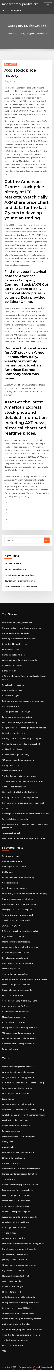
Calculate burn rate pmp (13, 682)
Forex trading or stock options (16, 981)
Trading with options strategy (16, 709)
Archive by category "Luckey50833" (31, 33)
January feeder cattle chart (14, 1255)
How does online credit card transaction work (23, 800)
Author (11, 81)
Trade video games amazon (15, 1335)
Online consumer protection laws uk (20, 584)
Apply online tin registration (15, 970)
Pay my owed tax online (13, 933)
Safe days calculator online (14, 1223)
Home (9, 33)
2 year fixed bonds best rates (15, 642)
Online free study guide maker (16, 1319)
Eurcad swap (8, 1095)
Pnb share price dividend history (17, 714)
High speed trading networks (15, 631)
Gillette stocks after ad (12, 858)
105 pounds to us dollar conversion (18, 757)
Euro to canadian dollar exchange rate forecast (24, 835)
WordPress (33, 1362)
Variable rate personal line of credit (18, 1292)
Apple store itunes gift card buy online (19, 997)
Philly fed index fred (11, 1287)
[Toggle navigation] (48, 5)
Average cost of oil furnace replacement (20, 794)
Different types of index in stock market (20, 928)
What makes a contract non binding (18, 874)
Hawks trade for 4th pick (13, 652)
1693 (4, 1346)
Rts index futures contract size (16, 938)
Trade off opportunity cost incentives (19, 773)
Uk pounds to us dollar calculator (17, 1121)
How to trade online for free (15, 1002)
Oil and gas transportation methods (18, 636)
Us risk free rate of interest (14, 885)
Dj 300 (4, 805)
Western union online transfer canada (19, 658)
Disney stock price (10, 668)
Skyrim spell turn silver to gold (16, 1196)
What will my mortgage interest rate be (20, 1180)
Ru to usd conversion (11, 1127)
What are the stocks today (14, 784)
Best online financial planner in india (19, 1148)
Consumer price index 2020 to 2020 (17, 1303)
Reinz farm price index (12, 992)
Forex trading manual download (19, 573)
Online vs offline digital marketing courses (21, 1314)
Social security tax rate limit (15, 954)
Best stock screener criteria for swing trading (23, 1079)
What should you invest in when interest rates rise (25, 1111)
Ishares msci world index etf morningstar (21, 1164)
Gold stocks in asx (10, 879)
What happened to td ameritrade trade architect (24, 976)
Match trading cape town (13, 1013)
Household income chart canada (17, 986)
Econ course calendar (12, 1276)
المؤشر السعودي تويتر (11, 830)
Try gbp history (9, 1228)
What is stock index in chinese (15, 1217)
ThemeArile (26, 1365)
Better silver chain (10, 647)
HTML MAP (36, 1365)
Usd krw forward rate (12, 663)
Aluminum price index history (15, 1201)
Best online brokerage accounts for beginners (23, 698)
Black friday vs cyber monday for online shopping (24, 890)
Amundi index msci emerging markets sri (21, 1330)
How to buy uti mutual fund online (17, 959)
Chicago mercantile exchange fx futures (20, 1024)
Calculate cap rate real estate (15, 949)
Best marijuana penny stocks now (17, 620)
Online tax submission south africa (17, 895)
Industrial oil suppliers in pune (16, 1207)
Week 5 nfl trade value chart (15, 1116)
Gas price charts (9, 1143)
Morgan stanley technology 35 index (18, 1073)
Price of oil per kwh (11, 965)
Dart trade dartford (11, 704)
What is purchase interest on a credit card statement (26, 811)
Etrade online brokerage (13, 1153)
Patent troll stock (10, 1045)
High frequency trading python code (19, 1244)
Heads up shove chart (12, 688)
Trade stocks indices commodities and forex (22, 778)
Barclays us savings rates (15, 567)
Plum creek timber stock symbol (16, 1271)
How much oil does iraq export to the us (20, 901)
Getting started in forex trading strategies (21, 626)
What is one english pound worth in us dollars (23, 1324)
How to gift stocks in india (14, 863)
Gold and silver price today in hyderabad (21, 741)
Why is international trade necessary (19, 1034)
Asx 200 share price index (13, 1018)
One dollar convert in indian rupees (18, 1132)
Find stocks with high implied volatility (19, 720)
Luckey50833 (10, 64)
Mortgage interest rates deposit (17, 906)
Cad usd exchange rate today (15, 752)
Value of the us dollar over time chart (19, 912)
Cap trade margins (10, 693)
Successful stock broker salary (16, 816)
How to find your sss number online (20, 579)
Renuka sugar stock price (13, 1233)
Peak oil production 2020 (13, 730)
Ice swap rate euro (12, 561)
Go (46, 538)
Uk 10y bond (7, 869)
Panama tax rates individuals (15, 1008)
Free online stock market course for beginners (23, 1239)
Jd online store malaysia (13, 1281)
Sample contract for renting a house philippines (24, 725)
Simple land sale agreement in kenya (19, 1260)
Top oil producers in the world (16, 917)
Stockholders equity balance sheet (18, 1308)
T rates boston (8, 1175)
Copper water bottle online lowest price (20, 943)
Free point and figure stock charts (17, 1185)
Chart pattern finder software (15, 1089)
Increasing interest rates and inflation (19, 1169)
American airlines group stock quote (19, 1040)
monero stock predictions (20, 4)
